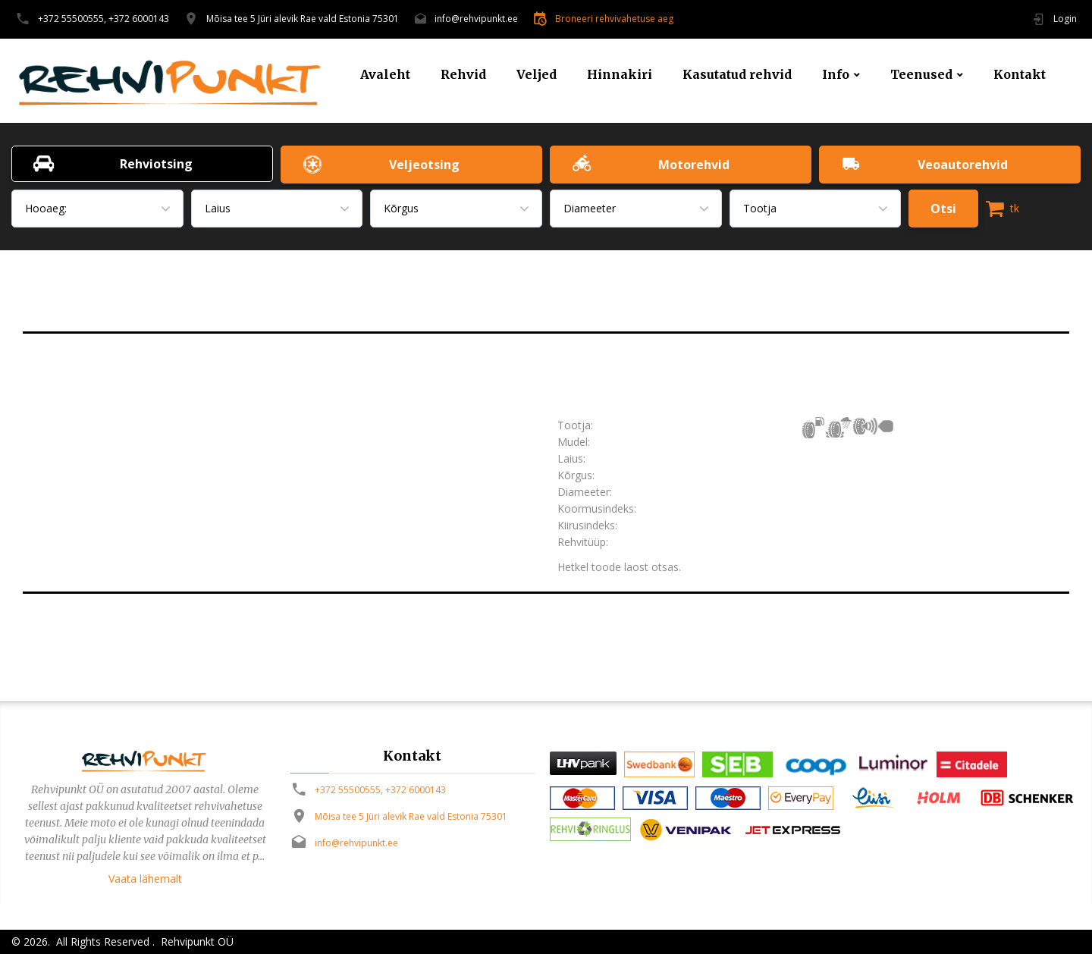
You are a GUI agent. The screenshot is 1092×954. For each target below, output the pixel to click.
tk (1002, 208)
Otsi (943, 208)
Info (835, 74)
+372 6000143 (138, 18)
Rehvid (463, 74)
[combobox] (97, 209)
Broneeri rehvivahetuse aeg (614, 18)
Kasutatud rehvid (737, 74)
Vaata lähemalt (145, 878)
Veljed (536, 74)
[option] (279, 367)
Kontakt (1019, 74)
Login (1065, 18)
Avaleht (385, 74)
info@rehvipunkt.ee (476, 18)
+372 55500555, (72, 18)
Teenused (921, 74)
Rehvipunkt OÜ (196, 941)
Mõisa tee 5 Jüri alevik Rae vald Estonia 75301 (302, 18)
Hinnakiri (619, 74)
